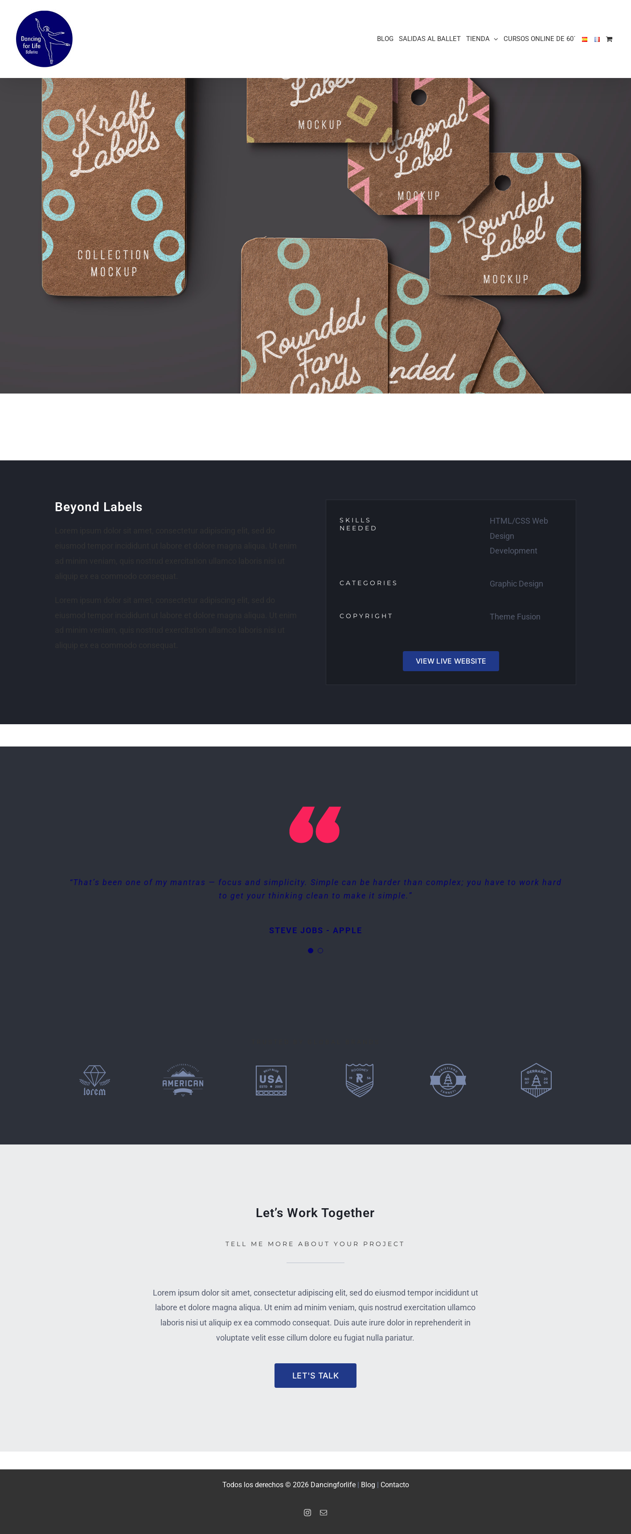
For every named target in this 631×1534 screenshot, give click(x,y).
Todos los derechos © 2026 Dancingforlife (289, 1485)
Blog (368, 1485)
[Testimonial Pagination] (310, 950)
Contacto (395, 1485)
